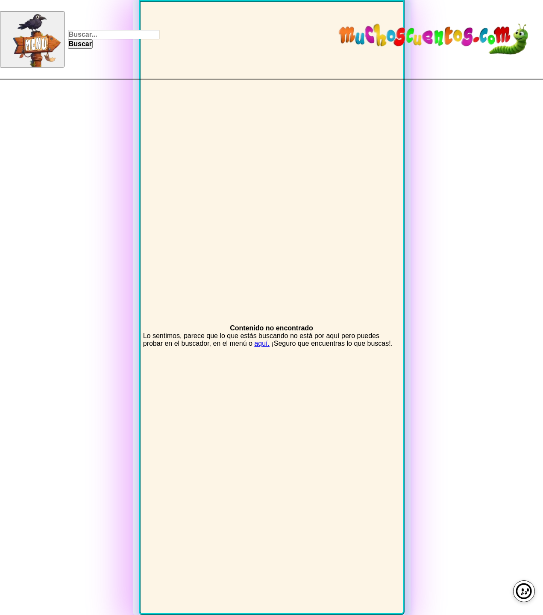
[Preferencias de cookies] (524, 591)
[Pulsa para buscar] (80, 44)
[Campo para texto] (113, 34)
